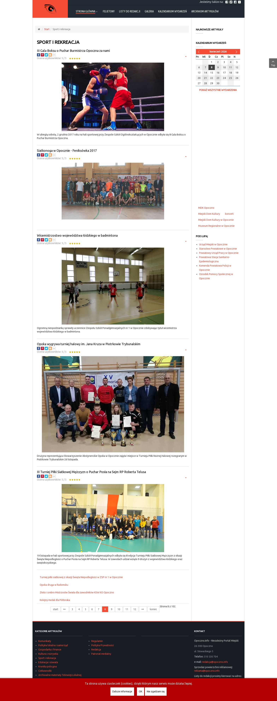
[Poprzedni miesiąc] (199, 51)
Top (273, 63)
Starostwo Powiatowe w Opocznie (218, 248)
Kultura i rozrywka (48, 653)
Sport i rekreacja (47, 658)
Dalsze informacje (122, 691)
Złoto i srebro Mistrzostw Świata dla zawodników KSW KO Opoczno (77, 592)
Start (46, 29)
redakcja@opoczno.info (215, 662)
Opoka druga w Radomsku (54, 584)
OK (140, 691)
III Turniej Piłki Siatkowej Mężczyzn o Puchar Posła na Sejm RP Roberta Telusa (91, 472)
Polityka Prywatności (102, 645)
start (55, 609)
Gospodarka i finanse (49, 649)
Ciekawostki (45, 670)
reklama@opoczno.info (207, 670)
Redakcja (96, 649)
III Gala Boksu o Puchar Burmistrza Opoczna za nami (73, 50)
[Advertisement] (218, 148)
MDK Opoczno (206, 207)
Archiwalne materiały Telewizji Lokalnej (59, 675)
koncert (229, 213)
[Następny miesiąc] (237, 51)
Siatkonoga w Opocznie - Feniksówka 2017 (67, 150)
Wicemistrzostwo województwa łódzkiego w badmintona (77, 235)
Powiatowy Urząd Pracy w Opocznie (218, 252)
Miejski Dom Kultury (209, 213)
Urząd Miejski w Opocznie (213, 244)
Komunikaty (44, 641)
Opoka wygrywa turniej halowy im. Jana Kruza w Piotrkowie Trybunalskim (88, 344)
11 (126, 609)
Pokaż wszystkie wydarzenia (218, 90)
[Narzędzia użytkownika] (185, 56)
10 (118, 609)
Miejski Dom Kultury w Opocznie (216, 219)
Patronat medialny (101, 653)
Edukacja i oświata (48, 662)
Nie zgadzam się (156, 691)
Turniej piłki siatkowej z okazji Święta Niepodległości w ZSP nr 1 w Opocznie (81, 577)
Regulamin (97, 641)
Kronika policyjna (47, 666)
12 (134, 609)
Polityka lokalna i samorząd (53, 645)
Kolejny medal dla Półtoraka (55, 600)
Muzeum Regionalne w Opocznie (216, 225)
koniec (153, 609)
